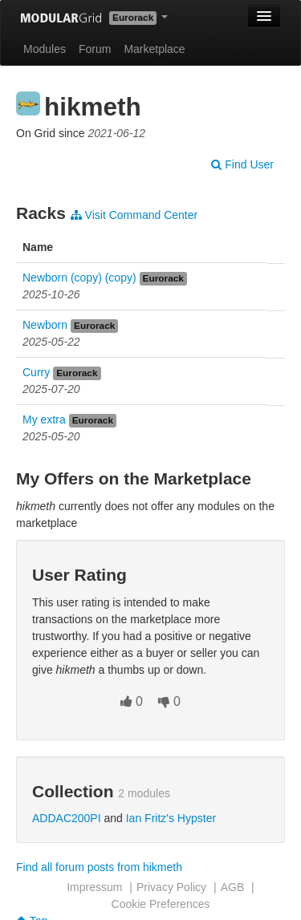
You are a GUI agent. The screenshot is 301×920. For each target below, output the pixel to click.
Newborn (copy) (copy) (79, 277)
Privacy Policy (171, 887)
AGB (233, 887)
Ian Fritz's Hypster (171, 818)
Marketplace (154, 49)
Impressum (94, 887)
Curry (36, 372)
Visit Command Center (134, 215)
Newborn (44, 324)
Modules (44, 49)
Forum (95, 49)
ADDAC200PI (66, 818)
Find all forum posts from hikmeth (99, 867)
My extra (44, 419)
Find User (242, 164)
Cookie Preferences (161, 904)
